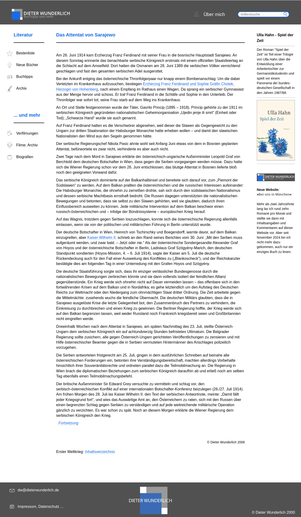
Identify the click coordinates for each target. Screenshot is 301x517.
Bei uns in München (274, 194)
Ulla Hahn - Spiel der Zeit (275, 38)
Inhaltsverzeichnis (100, 452)
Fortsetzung (68, 423)
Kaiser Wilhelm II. (101, 238)
